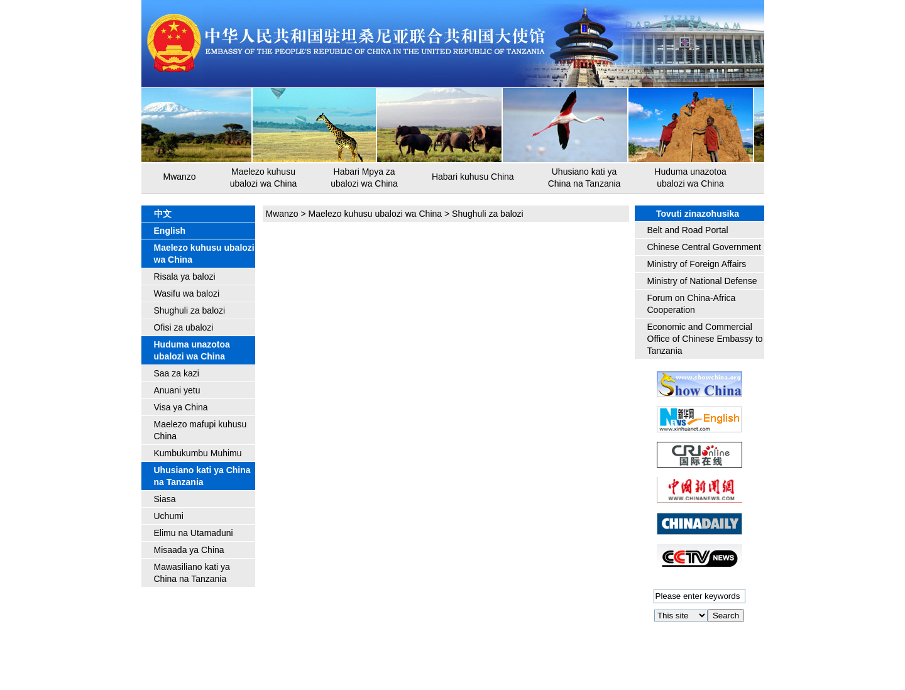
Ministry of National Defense (702, 281)
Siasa (165, 499)
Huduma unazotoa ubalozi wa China (690, 178)
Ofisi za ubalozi (184, 327)
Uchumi (169, 516)
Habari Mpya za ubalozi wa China (364, 178)
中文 (163, 214)
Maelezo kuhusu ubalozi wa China (263, 178)
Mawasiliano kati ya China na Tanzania (192, 573)
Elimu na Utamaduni (193, 533)
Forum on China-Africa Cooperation (691, 304)
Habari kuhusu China (473, 177)
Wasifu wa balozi (187, 293)
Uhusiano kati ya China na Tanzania (584, 178)
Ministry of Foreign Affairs (697, 264)
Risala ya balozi (185, 276)
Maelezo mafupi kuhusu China (200, 430)
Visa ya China (181, 407)
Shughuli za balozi (190, 310)
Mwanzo (179, 177)
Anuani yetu (177, 390)
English (170, 231)
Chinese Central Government (704, 247)
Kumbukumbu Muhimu (198, 453)
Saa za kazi (176, 373)
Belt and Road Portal (687, 230)
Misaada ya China (189, 550)
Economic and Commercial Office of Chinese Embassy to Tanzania (705, 339)
